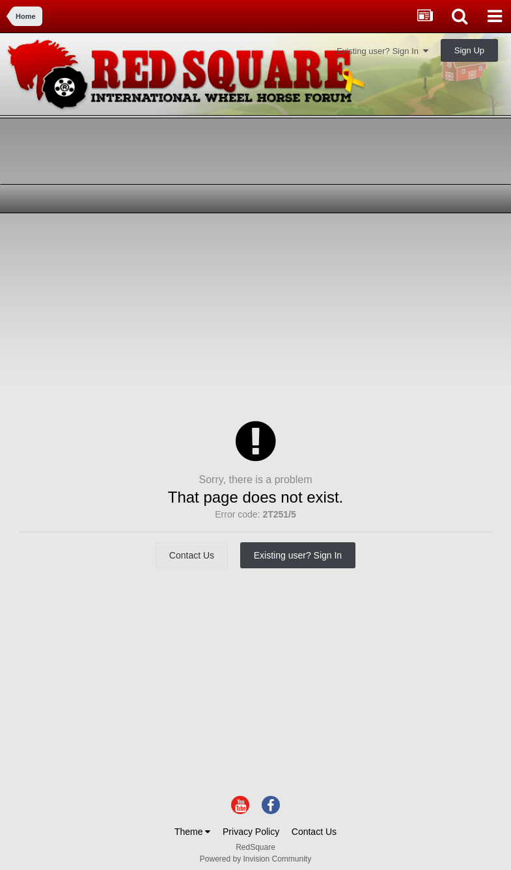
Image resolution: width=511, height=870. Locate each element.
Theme (192, 831)
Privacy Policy (251, 831)
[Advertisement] (162, 314)
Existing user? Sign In (382, 51)
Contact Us (191, 555)
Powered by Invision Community (255, 858)
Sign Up (469, 50)
